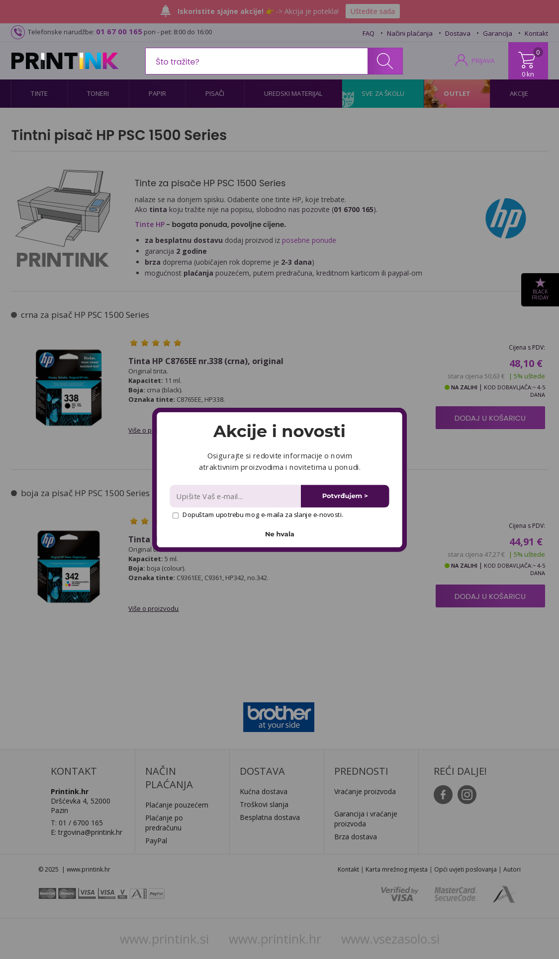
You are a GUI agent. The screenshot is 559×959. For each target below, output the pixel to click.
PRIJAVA (482, 60)
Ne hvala (279, 533)
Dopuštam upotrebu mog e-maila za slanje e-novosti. (258, 514)
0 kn (528, 74)
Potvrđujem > (345, 496)
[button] (279, 431)
